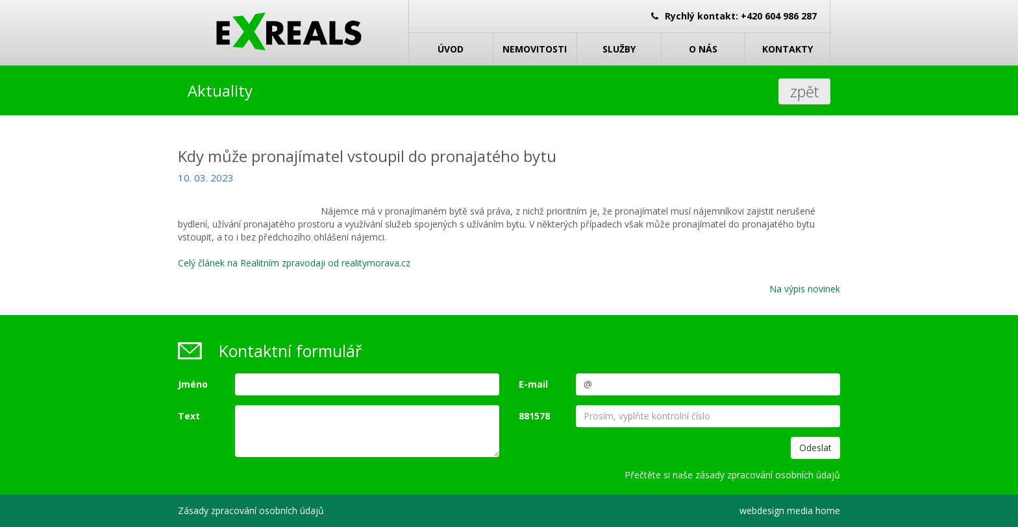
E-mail (533, 384)
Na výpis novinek (804, 289)
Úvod (451, 49)
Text (189, 416)
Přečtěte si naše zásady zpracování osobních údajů (732, 475)
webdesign (761, 510)
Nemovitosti (535, 49)
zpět (804, 91)
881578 (534, 416)
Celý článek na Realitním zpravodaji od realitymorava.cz (294, 263)
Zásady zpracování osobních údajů (251, 510)
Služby (619, 49)
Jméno (193, 384)
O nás (703, 49)
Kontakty (787, 49)
